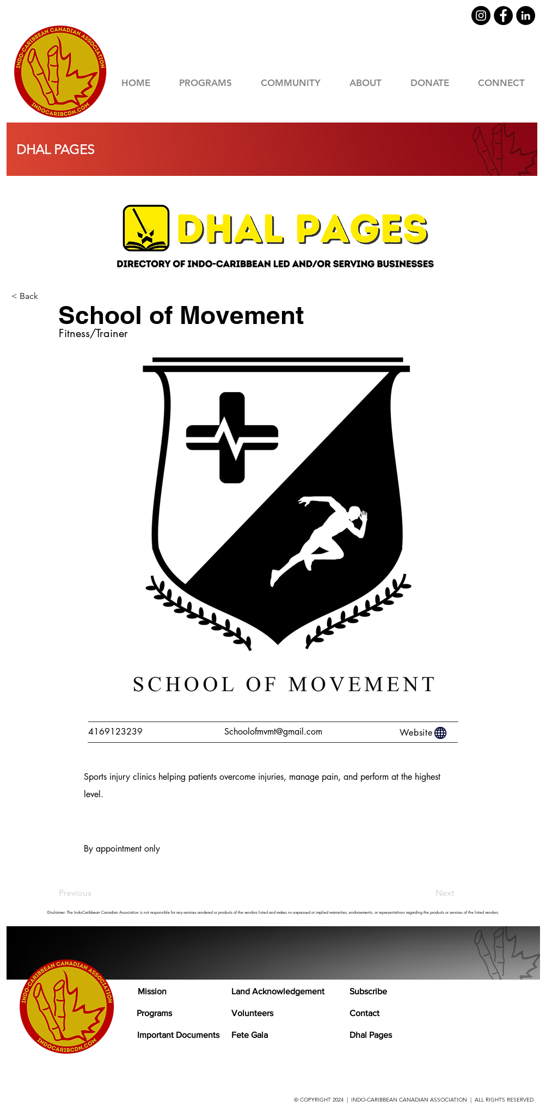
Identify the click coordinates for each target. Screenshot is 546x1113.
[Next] (427, 893)
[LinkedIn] (525, 15)
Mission (152, 991)
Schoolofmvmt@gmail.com (273, 731)
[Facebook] (503, 15)
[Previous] (95, 893)
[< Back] (47, 296)
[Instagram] (480, 15)
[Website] (424, 733)
